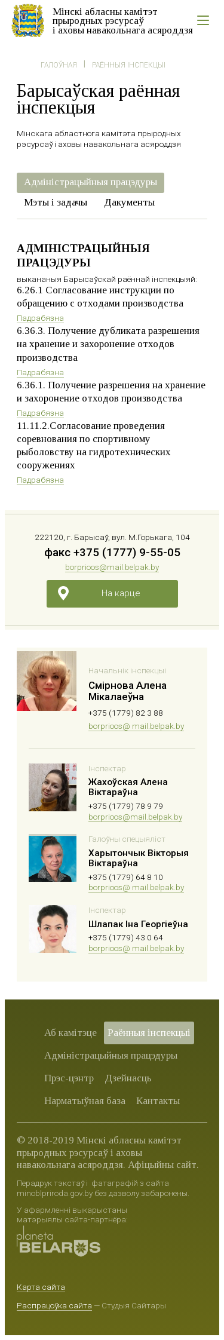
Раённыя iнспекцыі (128, 65)
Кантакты (158, 1100)
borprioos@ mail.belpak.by (136, 726)
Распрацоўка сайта (54, 1305)
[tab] (90, 183)
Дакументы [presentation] (129, 202)
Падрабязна (40, 318)
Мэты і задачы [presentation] (55, 202)
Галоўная (59, 65)
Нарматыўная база (84, 1100)
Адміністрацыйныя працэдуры (110, 1055)
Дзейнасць (128, 1078)
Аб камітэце (70, 1032)
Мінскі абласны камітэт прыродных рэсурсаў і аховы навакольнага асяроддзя (123, 21)
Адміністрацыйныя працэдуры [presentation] (90, 182)
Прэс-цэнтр (69, 1078)
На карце (121, 593)
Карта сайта (41, 1287)
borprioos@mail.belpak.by (112, 567)
